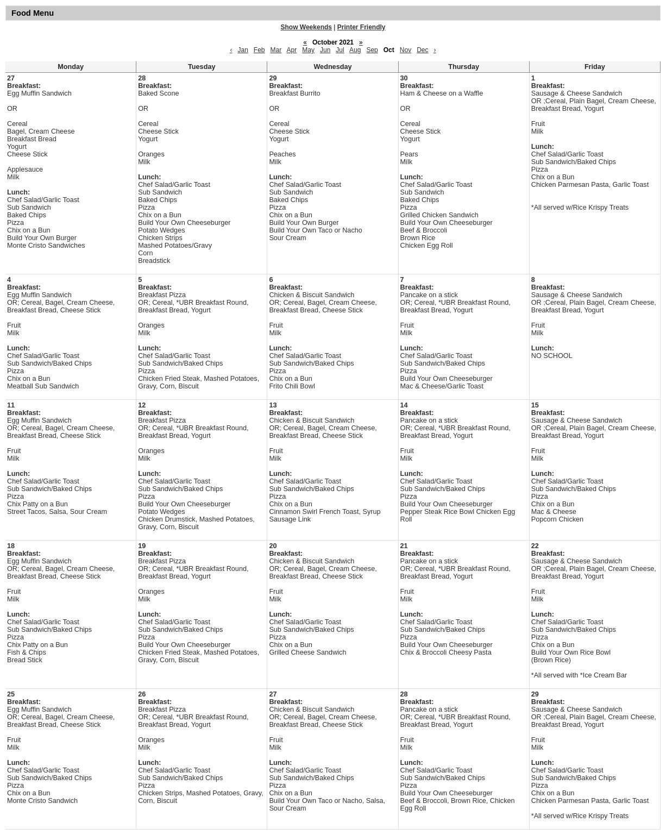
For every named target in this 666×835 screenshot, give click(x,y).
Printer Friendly (361, 27)
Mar (276, 50)
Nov (405, 50)
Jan (242, 50)
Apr (292, 50)
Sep (372, 50)
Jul (340, 50)
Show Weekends (306, 27)
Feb (259, 50)
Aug (355, 50)
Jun (325, 50)
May (308, 50)
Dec (422, 50)
